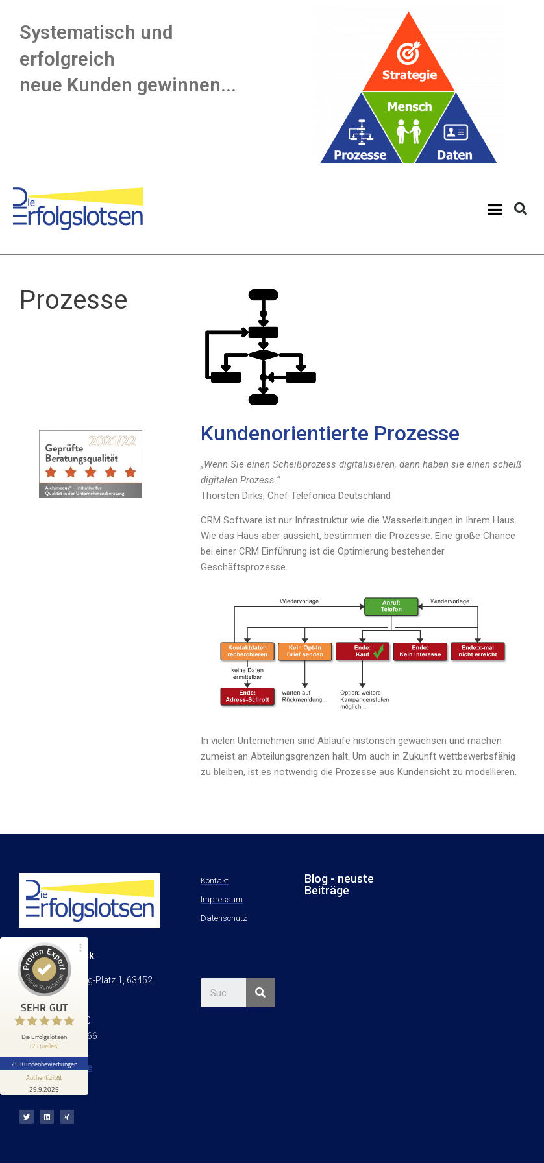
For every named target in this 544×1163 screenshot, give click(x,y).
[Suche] (260, 992)
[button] (495, 209)
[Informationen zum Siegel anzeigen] (44, 1082)
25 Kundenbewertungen (44, 1063)
